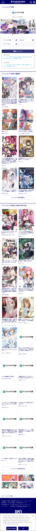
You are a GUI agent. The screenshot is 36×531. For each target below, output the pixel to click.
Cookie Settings (11, 528)
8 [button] (23, 34)
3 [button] (14, 34)
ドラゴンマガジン (7, 44)
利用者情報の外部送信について (23, 506)
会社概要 (4, 501)
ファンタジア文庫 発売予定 (17, 468)
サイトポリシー (5, 506)
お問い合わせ (15, 504)
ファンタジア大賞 (7, 40)
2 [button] (13, 34)
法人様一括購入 (11, 502)
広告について (19, 501)
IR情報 (8, 501)
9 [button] (24, 34)
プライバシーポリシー (24, 504)
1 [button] (11, 34)
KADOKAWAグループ (21, 502)
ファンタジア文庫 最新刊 (17, 197)
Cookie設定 (12, 506)
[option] (18, 26)
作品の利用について (6, 504)
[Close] (33, 516)
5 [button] (18, 34)
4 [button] (16, 34)
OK (23, 528)
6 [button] (19, 34)
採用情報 (13, 501)
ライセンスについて (28, 501)
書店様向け (4, 502)
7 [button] (21, 34)
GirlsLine (22, 40)
